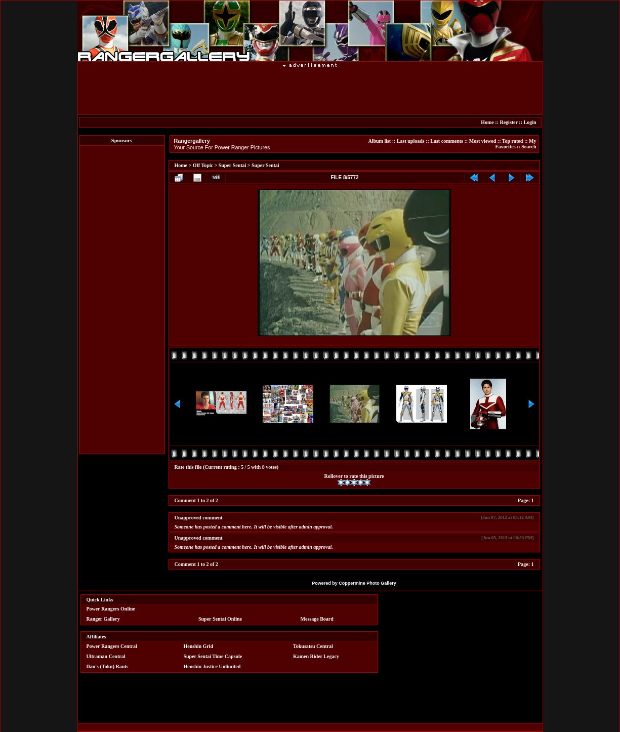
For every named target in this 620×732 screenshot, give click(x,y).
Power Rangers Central (112, 646)
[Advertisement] (310, 90)
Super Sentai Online (220, 619)
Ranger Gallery (103, 619)
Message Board (317, 619)
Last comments (446, 141)
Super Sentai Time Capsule (212, 656)
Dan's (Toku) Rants (108, 666)
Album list (379, 141)
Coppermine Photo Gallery (367, 583)
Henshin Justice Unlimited (211, 666)
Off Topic (203, 165)
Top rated (512, 141)
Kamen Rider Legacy (316, 656)
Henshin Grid (198, 646)
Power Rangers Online (111, 609)
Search (528, 146)
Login (529, 122)
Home (487, 122)
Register (508, 122)
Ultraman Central (106, 656)
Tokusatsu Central (313, 646)
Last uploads (411, 141)
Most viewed (483, 141)
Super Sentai (232, 165)
